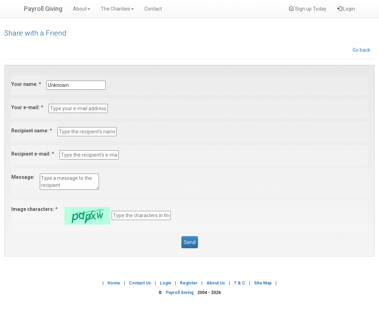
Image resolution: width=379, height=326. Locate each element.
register (189, 283)
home (113, 283)
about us (215, 283)
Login (346, 9)
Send (189, 242)
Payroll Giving (43, 8)
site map (263, 283)
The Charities (117, 9)
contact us (140, 283)
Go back (361, 50)
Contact (153, 9)
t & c (239, 283)
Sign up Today (308, 9)
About (81, 9)
